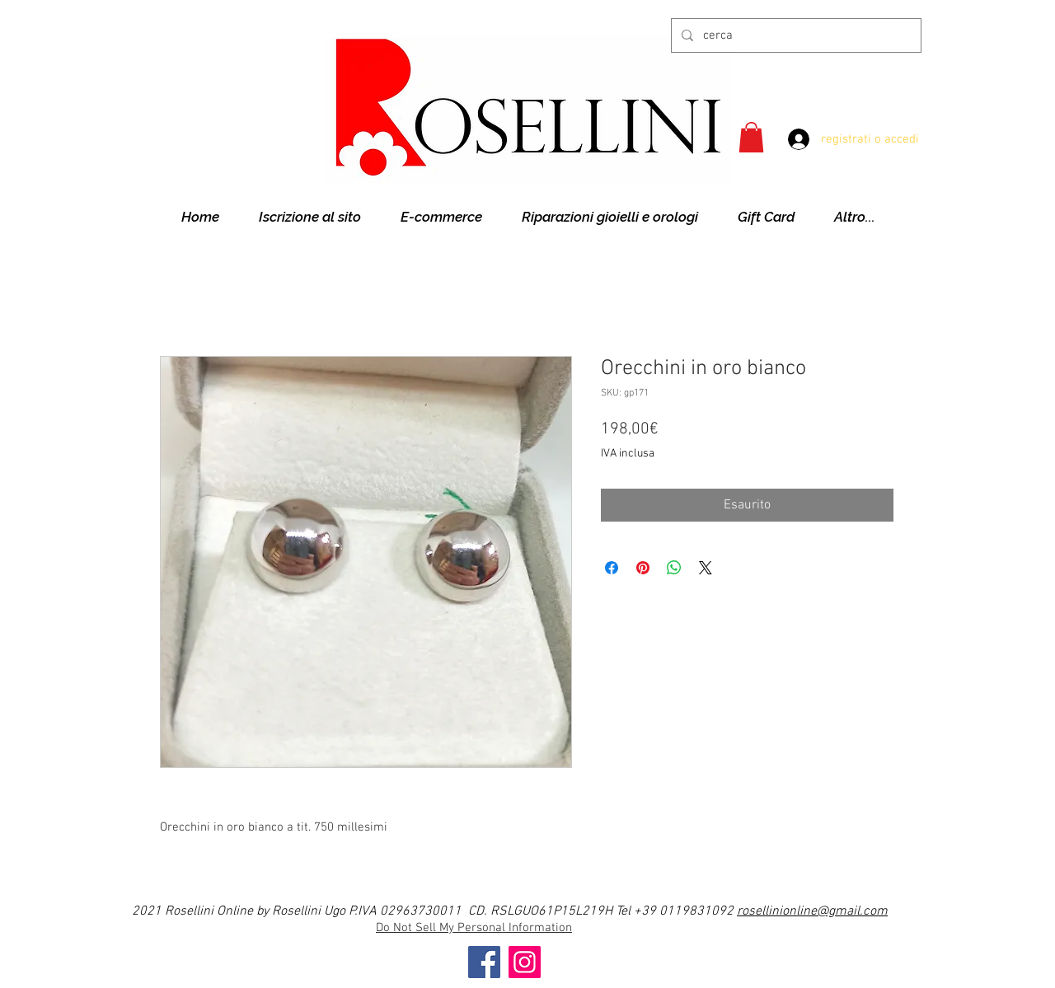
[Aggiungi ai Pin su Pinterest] (643, 568)
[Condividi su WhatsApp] (674, 568)
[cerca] (794, 35)
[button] (751, 137)
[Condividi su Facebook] (611, 568)
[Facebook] (484, 962)
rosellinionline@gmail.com (812, 911)
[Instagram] (525, 962)
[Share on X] (705, 568)
